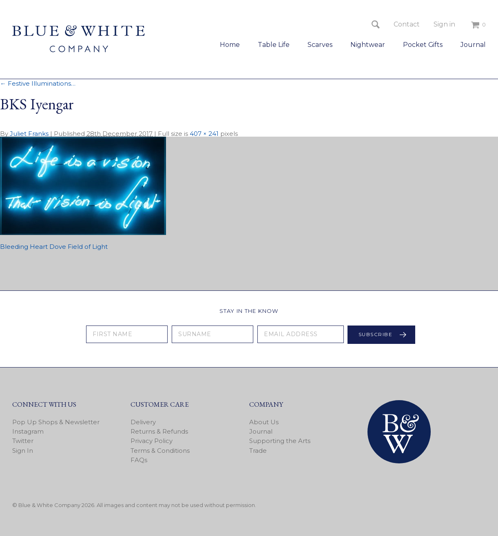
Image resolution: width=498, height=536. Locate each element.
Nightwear (367, 45)
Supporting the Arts (279, 441)
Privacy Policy (152, 441)
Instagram (28, 431)
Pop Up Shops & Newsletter (56, 422)
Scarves (320, 45)
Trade (258, 450)
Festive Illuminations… (37, 83)
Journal (473, 45)
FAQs (139, 460)
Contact (407, 24)
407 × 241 (204, 133)
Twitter (22, 441)
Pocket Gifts (423, 45)
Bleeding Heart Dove (33, 246)
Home (230, 45)
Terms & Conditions (160, 450)
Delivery (143, 422)
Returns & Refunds (159, 431)
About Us (264, 422)
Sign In (22, 450)
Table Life (274, 45)
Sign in (444, 24)
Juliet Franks (29, 133)
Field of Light (88, 246)
